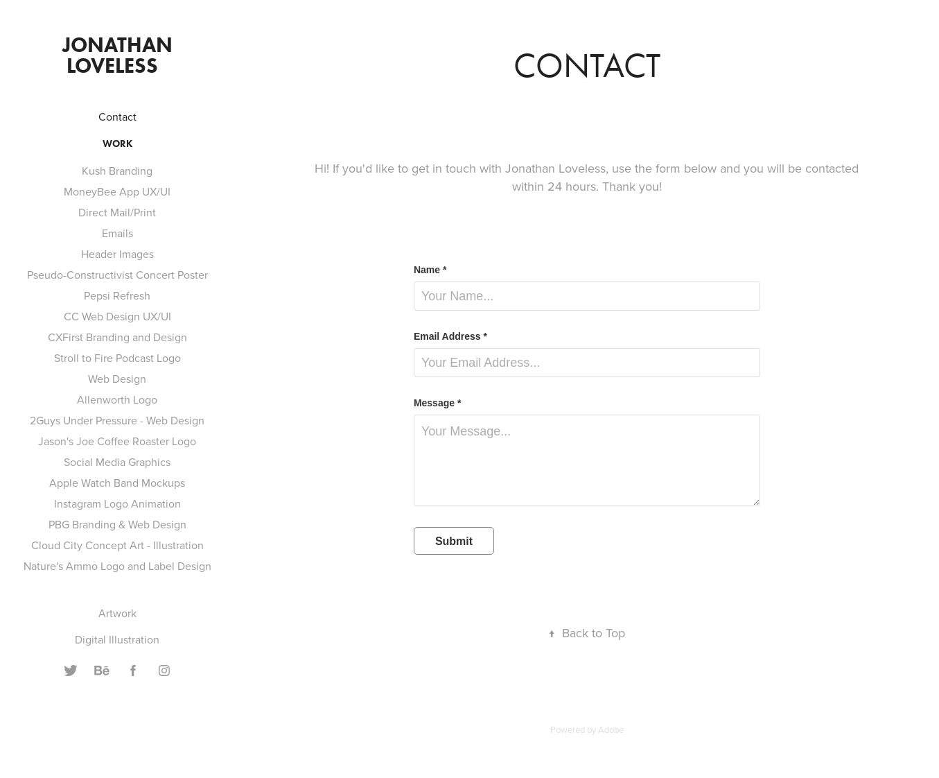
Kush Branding (117, 170)
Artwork (117, 613)
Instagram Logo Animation (117, 503)
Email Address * (450, 336)
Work (117, 144)
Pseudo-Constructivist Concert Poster (117, 274)
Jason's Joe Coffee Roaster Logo (117, 441)
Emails (117, 233)
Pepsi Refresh (117, 295)
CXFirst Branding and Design (117, 337)
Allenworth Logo (117, 399)
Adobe (611, 729)
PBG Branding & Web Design (117, 524)
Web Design (117, 378)
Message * (437, 403)
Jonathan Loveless (119, 55)
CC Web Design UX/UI (117, 316)
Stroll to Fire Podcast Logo (117, 357)
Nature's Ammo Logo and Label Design (117, 565)
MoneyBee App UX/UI (117, 191)
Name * (430, 270)
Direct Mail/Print (117, 212)
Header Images (117, 253)
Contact (117, 116)
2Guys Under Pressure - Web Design (117, 420)
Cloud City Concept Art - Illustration (117, 545)
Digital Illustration (117, 639)
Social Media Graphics (117, 461)
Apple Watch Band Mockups (117, 482)
